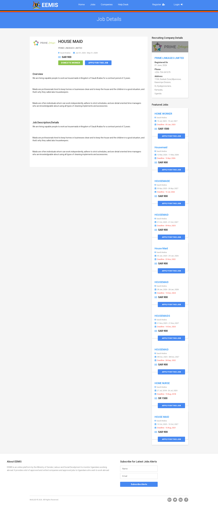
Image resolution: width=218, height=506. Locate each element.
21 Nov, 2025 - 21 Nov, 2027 (167, 323)
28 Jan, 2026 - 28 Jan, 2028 (167, 290)
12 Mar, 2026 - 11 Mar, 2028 (167, 155)
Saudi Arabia (64, 53)
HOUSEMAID (162, 214)
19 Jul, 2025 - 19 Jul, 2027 (166, 121)
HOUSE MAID (70, 41)
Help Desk (123, 4)
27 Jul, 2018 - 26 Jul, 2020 (166, 391)
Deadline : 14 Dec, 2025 (165, 327)
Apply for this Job (98, 63)
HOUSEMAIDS (162, 315)
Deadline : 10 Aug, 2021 (165, 428)
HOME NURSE (162, 383)
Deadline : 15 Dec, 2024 (165, 293)
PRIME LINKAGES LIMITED (169, 58)
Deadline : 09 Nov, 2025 (165, 226)
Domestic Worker (70, 63)
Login (179, 4)
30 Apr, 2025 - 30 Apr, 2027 (166, 188)
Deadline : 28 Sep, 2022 (165, 360)
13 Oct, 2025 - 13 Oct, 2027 (166, 424)
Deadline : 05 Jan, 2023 (165, 125)
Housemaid (161, 147)
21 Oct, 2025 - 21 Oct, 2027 (166, 222)
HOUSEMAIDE (162, 181)
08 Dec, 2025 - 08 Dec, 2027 (167, 357)
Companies (107, 4)
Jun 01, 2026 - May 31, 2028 (85, 53)
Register (159, 4)
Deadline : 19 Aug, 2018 (165, 394)
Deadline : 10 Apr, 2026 (165, 158)
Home (81, 4)
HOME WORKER (163, 113)
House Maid (161, 248)
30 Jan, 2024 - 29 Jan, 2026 (167, 256)
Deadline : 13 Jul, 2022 (165, 192)
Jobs (92, 4)
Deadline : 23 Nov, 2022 (165, 259)
